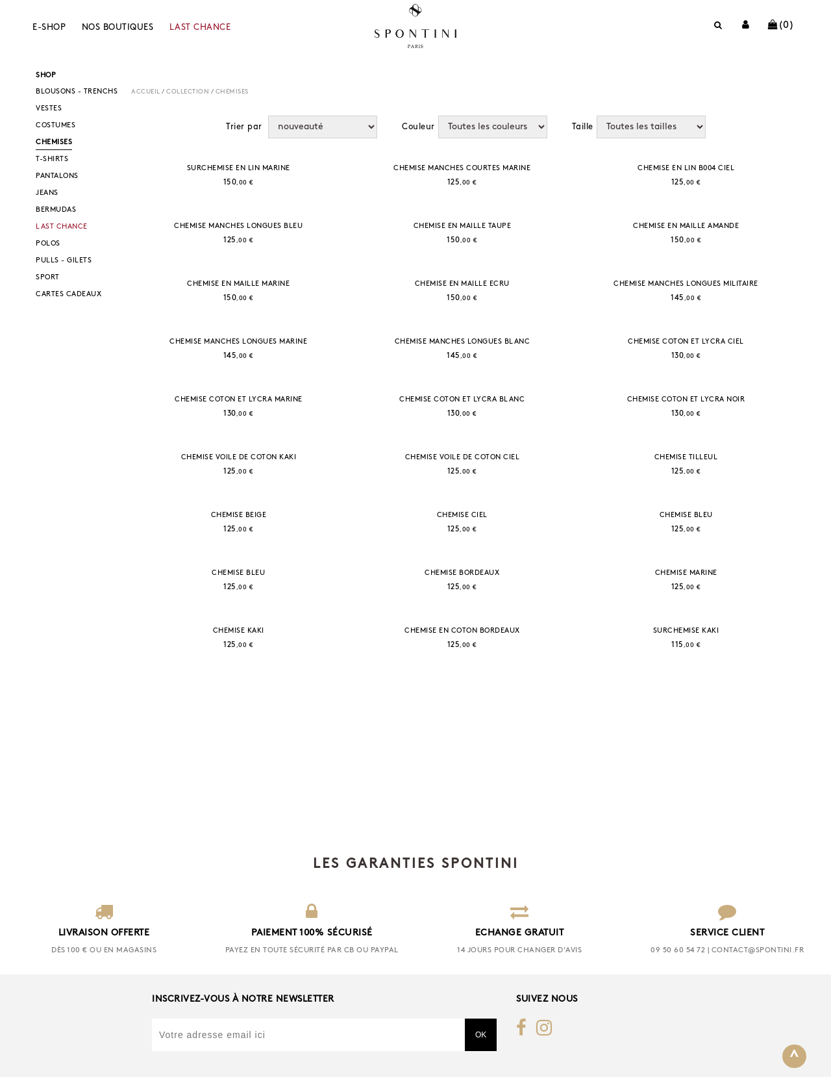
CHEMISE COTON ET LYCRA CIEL (686, 342)
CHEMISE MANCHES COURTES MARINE (461, 168)
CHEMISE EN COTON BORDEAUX (462, 631)
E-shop (49, 27)
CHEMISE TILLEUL (686, 457)
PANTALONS (57, 176)
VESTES (49, 108)
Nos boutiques (118, 27)
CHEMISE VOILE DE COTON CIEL (462, 457)
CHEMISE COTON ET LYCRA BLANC (462, 399)
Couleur (418, 127)
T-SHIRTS (52, 159)
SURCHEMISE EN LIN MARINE (238, 168)
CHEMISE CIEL (462, 515)
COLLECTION (187, 91)
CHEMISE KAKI (238, 631)
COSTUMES (55, 125)
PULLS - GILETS (64, 260)
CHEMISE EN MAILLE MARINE (238, 284)
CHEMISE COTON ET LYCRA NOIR (686, 399)
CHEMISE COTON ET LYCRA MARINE (239, 399)
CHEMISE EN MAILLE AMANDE (686, 226)
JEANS (47, 193)
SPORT (48, 277)
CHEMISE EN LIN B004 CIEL (686, 168)
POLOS (48, 244)
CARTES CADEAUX (68, 294)
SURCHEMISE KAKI (686, 631)
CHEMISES (54, 142)
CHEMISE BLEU (686, 515)
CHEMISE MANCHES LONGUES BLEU (238, 226)
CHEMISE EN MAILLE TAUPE (463, 226)
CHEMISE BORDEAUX (462, 573)
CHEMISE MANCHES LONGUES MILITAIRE (686, 284)
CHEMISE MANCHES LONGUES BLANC (462, 342)
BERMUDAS (56, 210)
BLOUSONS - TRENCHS (77, 91)
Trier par (244, 127)
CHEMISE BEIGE (239, 515)
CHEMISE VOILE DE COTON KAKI (239, 457)
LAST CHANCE (200, 27)
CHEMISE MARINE (686, 573)
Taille (582, 127)
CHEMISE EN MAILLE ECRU (462, 284)
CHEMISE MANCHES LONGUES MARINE (238, 342)
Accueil (145, 91)
